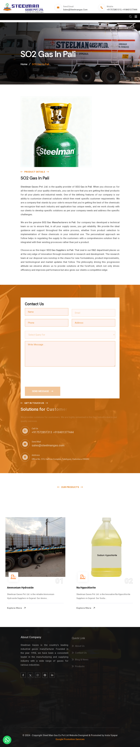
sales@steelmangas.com (75, 9)
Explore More (16, 607)
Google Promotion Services (70, 739)
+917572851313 (114, 9)
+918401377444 (129, 9)
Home (24, 64)
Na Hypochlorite (86, 587)
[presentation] (46, 376)
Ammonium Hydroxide (20, 587)
